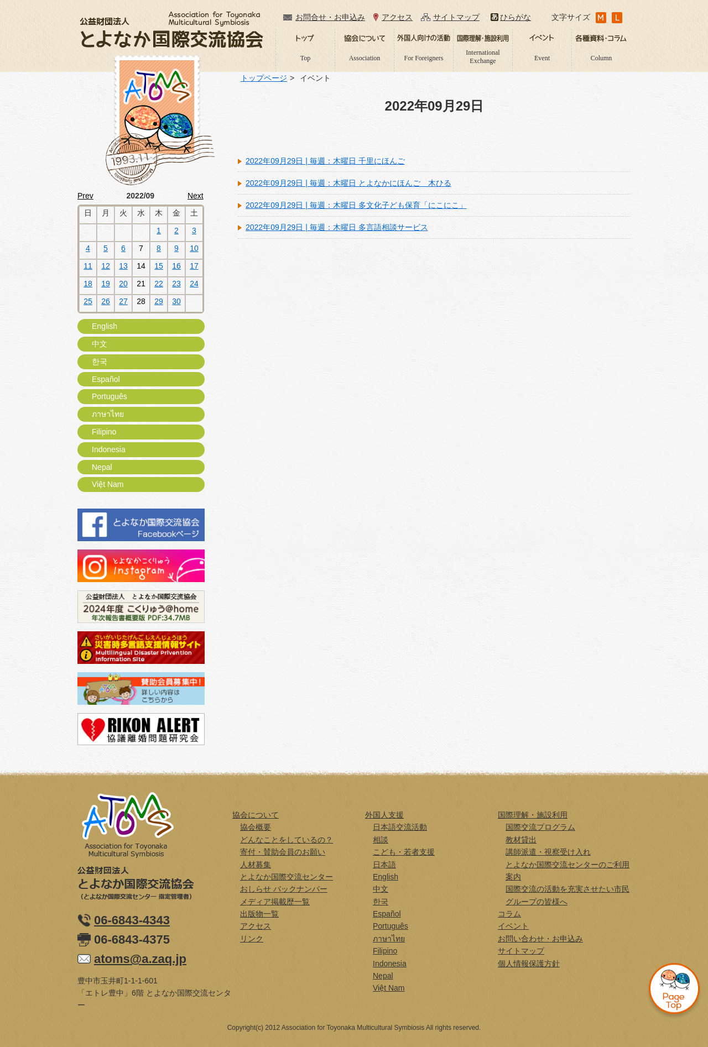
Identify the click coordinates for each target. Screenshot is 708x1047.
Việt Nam (108, 484)
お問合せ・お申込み (330, 17)
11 (88, 265)
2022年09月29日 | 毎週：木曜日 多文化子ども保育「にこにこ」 (356, 205)
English (104, 326)
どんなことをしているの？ (286, 839)
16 (176, 265)
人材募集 (255, 864)
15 (158, 265)
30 (176, 301)
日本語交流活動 (400, 827)
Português (109, 396)
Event (542, 58)
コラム (509, 913)
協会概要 (255, 827)
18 (88, 283)
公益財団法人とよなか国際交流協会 (171, 29)
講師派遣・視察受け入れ (548, 851)
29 (158, 301)
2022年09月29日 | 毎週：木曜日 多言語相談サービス (337, 227)
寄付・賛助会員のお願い (282, 851)
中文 (99, 343)
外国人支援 (384, 814)
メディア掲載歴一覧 (275, 901)
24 (194, 283)
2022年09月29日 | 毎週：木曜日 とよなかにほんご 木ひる (348, 183)
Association (365, 58)
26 (105, 301)
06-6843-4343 (132, 920)
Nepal (102, 467)
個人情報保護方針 (529, 963)
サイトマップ (456, 17)
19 (105, 283)
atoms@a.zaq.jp (140, 959)
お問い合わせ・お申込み (540, 938)
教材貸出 (521, 839)
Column (601, 58)
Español (106, 379)
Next (196, 195)
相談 (380, 839)
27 (123, 301)
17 (194, 265)
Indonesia (109, 449)
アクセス (397, 17)
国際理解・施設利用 (533, 814)
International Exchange (482, 56)
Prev (85, 195)
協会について (255, 814)
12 (105, 265)
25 (88, 301)
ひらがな (515, 17)
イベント (513, 926)
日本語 (384, 864)
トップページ (264, 78)
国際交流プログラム (540, 827)
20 (123, 283)
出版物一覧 (259, 913)
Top (305, 58)
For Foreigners (424, 58)
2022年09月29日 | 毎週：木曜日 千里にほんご (325, 160)
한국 (99, 361)
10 (194, 248)
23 (176, 283)
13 (123, 265)
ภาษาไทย (108, 414)
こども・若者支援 (404, 851)
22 (158, 283)
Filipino (104, 431)
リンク (251, 938)
